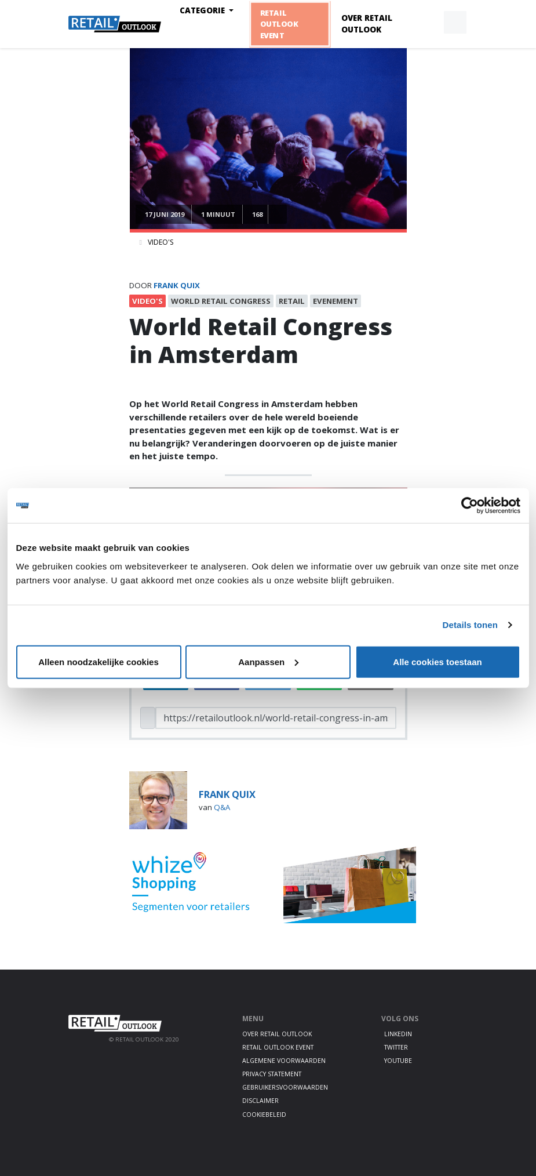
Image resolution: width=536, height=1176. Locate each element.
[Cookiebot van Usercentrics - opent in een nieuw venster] (469, 505)
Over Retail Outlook (366, 24)
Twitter (396, 1047)
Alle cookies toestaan (437, 661)
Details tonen (470, 625)
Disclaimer (260, 1101)
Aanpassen (268, 661)
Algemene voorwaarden (284, 1061)
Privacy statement (271, 1074)
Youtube (398, 1061)
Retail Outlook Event (279, 24)
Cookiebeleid (264, 1114)
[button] (428, 22)
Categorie (203, 10)
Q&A (222, 807)
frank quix (177, 285)
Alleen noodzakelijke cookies (98, 661)
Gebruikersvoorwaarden (285, 1087)
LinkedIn (398, 1034)
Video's (160, 242)
